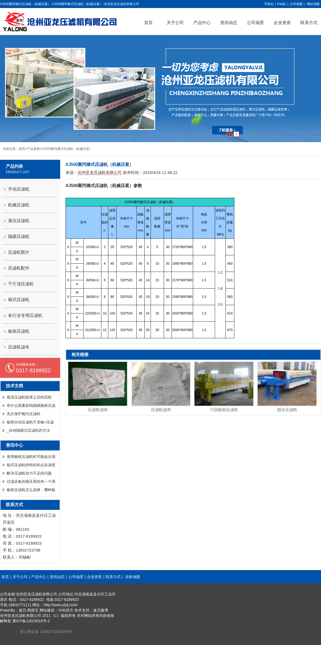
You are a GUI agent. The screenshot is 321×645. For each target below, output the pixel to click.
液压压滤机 (18, 220)
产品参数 (33, 149)
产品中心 (202, 22)
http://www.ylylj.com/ (60, 605)
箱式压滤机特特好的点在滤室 (31, 465)
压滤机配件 (18, 268)
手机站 (269, 4)
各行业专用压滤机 (25, 315)
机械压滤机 (18, 205)
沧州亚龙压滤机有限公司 (100, 172)
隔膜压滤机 (18, 236)
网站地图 (313, 4)
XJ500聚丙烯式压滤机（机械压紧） (67, 149)
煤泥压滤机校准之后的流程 (29, 397)
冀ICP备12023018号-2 (31, 621)
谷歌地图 (132, 577)
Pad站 (281, 4)
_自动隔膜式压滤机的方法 (28, 430)
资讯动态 (228, 22)
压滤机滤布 (98, 409)
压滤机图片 (18, 252)
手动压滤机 (18, 189)
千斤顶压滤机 (21, 284)
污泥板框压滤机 (224, 409)
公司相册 (296, 4)
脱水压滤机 (287, 409)
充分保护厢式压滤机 (23, 414)
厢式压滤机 (18, 299)
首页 (148, 22)
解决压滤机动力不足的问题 (29, 473)
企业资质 (282, 22)
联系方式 (113, 577)
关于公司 (175, 22)
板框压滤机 (18, 331)
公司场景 (255, 22)
